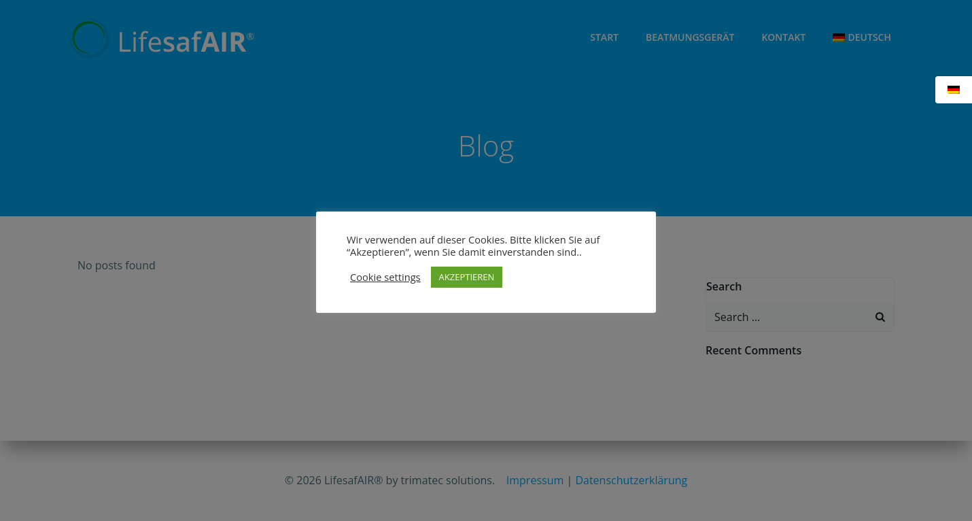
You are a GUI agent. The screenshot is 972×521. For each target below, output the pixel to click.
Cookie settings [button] (385, 277)
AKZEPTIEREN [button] (467, 277)
